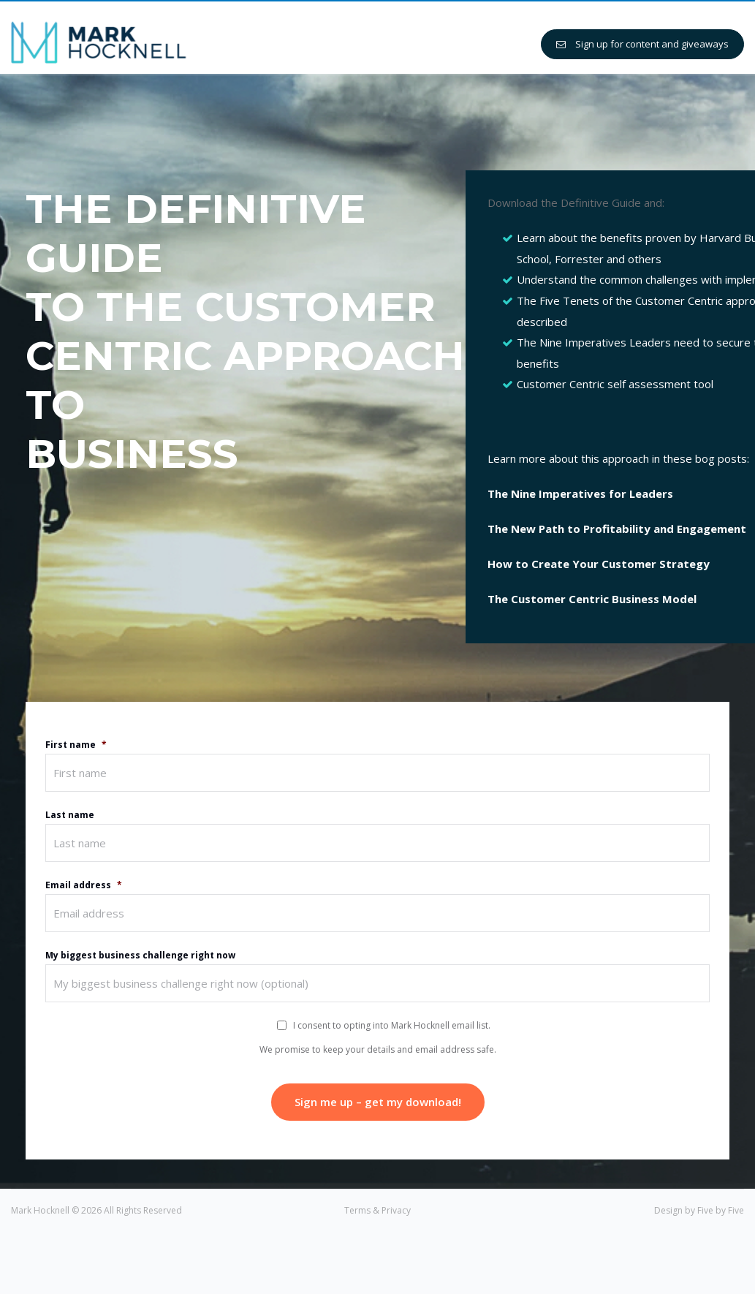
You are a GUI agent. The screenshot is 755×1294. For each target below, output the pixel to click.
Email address (83, 885)
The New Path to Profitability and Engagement (616, 528)
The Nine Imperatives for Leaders (580, 493)
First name (76, 745)
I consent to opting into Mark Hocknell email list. (391, 1025)
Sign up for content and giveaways (642, 43)
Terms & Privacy (377, 1210)
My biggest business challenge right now (140, 955)
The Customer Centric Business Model (592, 598)
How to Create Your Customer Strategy (598, 563)
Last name (69, 815)
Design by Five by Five (699, 1210)
